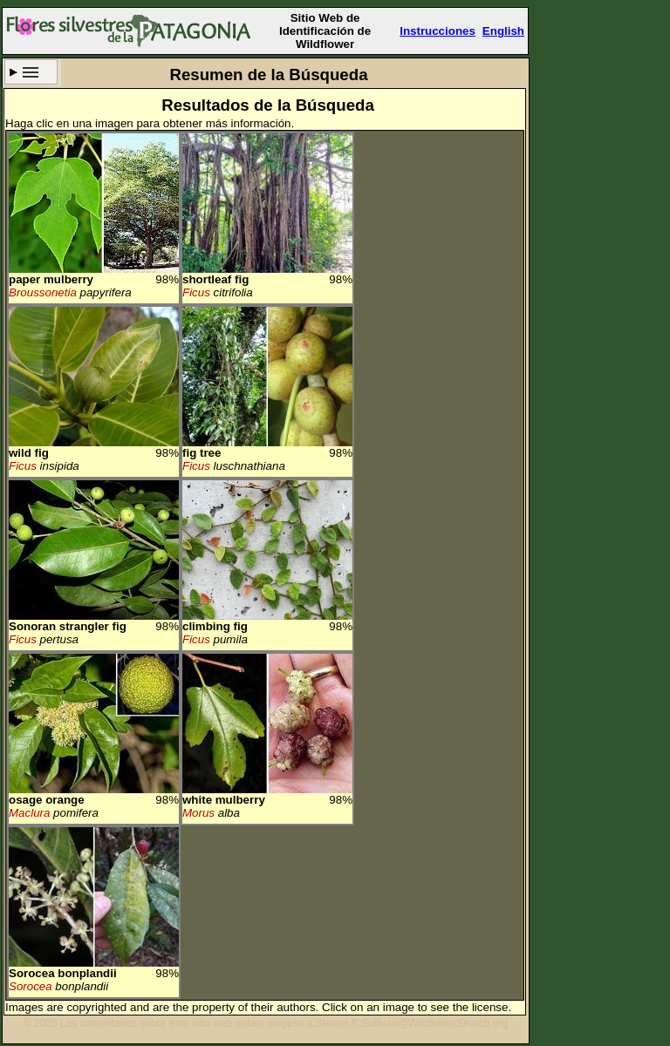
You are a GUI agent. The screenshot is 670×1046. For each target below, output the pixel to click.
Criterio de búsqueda (31, 72)
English (503, 30)
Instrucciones (437, 30)
